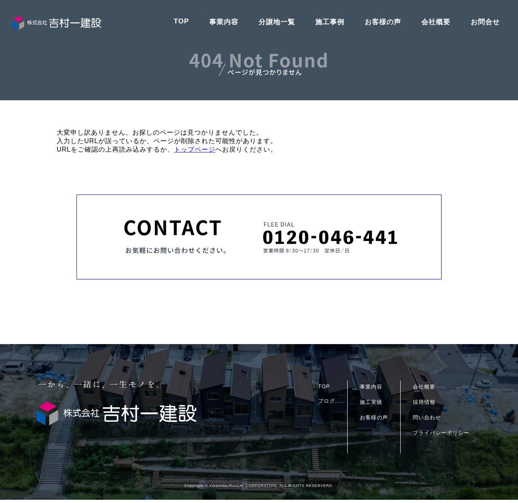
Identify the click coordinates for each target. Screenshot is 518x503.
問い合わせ (427, 421)
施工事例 (329, 22)
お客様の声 (383, 22)
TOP (181, 21)
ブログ (326, 404)
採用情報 (424, 405)
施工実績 (371, 405)
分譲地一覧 (277, 22)
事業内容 (223, 22)
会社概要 (435, 22)
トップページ (194, 149)
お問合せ (485, 22)
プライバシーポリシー (441, 436)
